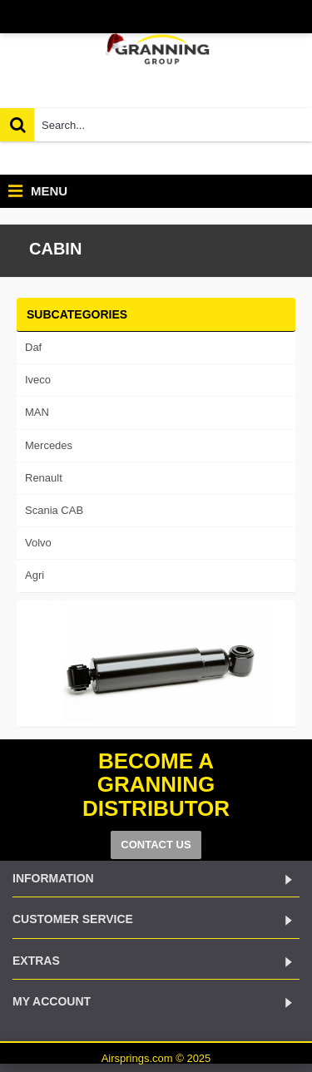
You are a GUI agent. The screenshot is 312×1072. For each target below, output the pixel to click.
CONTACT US (156, 844)
